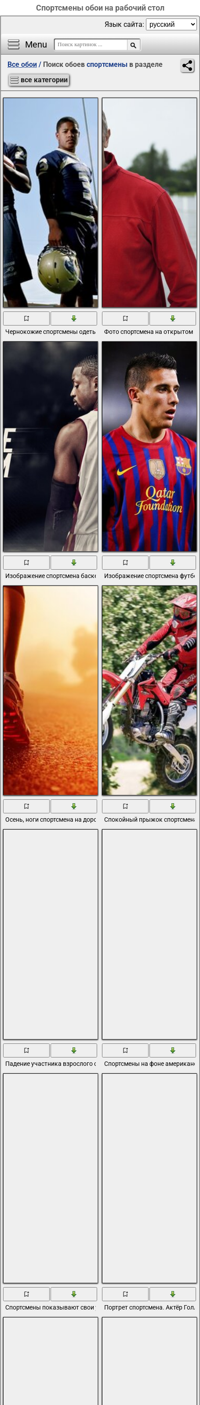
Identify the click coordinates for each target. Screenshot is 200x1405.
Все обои (22, 64)
